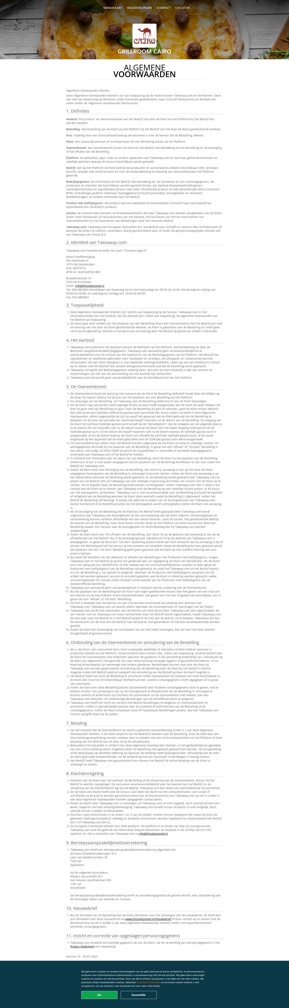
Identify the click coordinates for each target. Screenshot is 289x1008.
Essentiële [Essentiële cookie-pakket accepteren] (139, 995)
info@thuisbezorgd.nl (89, 286)
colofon (182, 8)
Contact (163, 8)
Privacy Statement (82, 946)
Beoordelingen (139, 8)
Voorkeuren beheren (148, 982)
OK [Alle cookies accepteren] (99, 995)
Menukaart (112, 8)
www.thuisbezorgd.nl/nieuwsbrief (148, 919)
